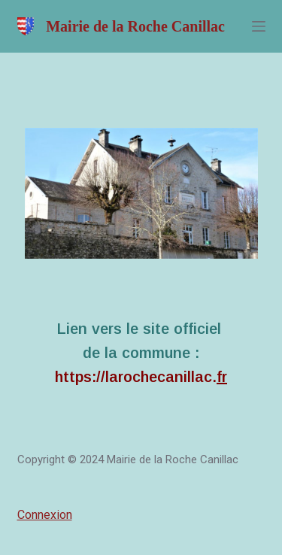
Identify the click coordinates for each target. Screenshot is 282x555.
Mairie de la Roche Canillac (135, 26)
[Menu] (258, 26)
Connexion (44, 515)
